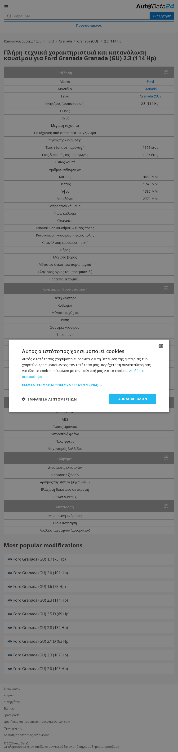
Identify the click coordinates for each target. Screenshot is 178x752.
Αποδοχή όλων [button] (132, 399)
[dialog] (89, 376)
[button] (89, 385)
